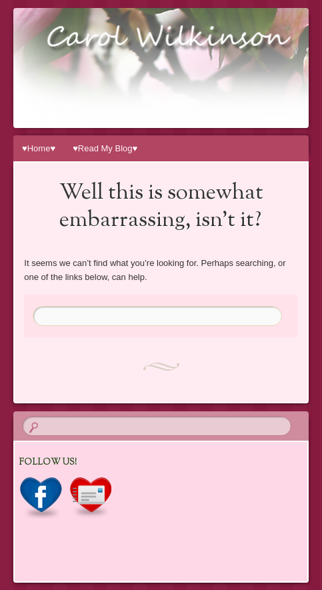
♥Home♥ (38, 148)
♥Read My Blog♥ (105, 148)
